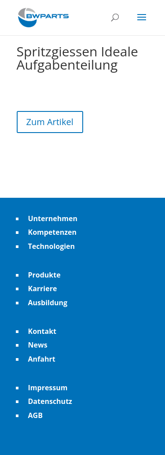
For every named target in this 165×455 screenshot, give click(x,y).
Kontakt (42, 331)
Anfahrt (41, 359)
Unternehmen (52, 218)
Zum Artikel (49, 122)
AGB (35, 415)
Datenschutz (50, 401)
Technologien (51, 246)
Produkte (44, 275)
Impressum (48, 387)
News (38, 345)
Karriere (42, 288)
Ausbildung (48, 302)
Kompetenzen (52, 232)
